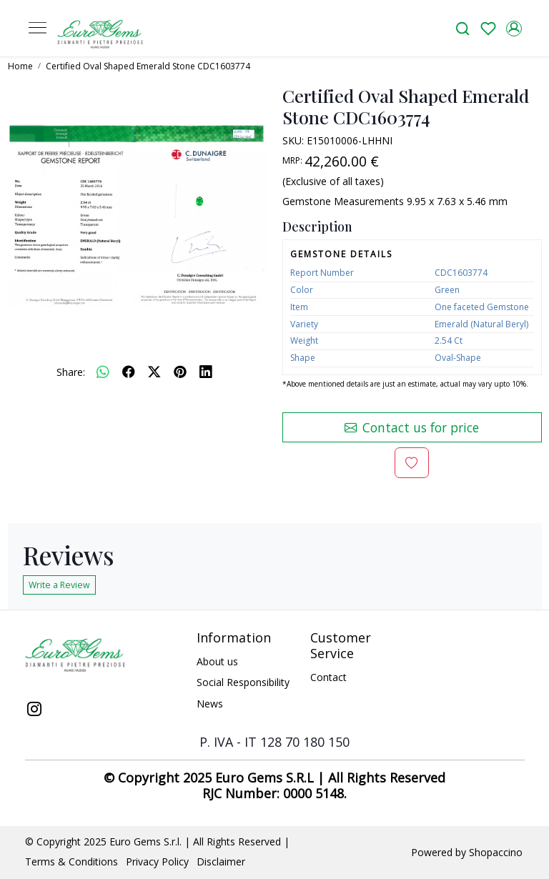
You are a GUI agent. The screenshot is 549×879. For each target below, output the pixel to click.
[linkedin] (206, 371)
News (210, 703)
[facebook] (129, 371)
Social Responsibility (243, 682)
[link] (462, 28)
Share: (70, 372)
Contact (328, 677)
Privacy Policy (157, 861)
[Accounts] (514, 28)
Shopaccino (496, 852)
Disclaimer (221, 861)
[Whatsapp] (103, 371)
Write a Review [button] (59, 585)
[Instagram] (34, 710)
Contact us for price (412, 427)
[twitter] (154, 371)
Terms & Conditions (71, 861)
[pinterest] (180, 371)
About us (217, 661)
